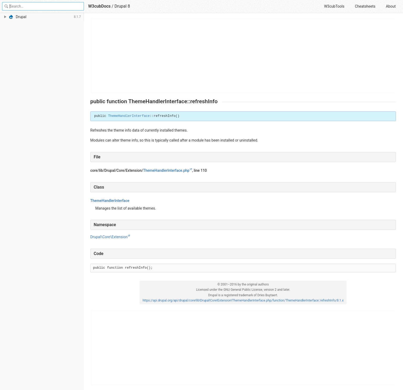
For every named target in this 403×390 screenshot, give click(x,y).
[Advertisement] (243, 55)
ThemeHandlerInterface (129, 116)
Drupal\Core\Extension (109, 237)
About (391, 6)
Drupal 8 (122, 6)
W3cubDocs (99, 6)
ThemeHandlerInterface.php (166, 170)
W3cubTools (334, 6)
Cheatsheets (365, 6)
